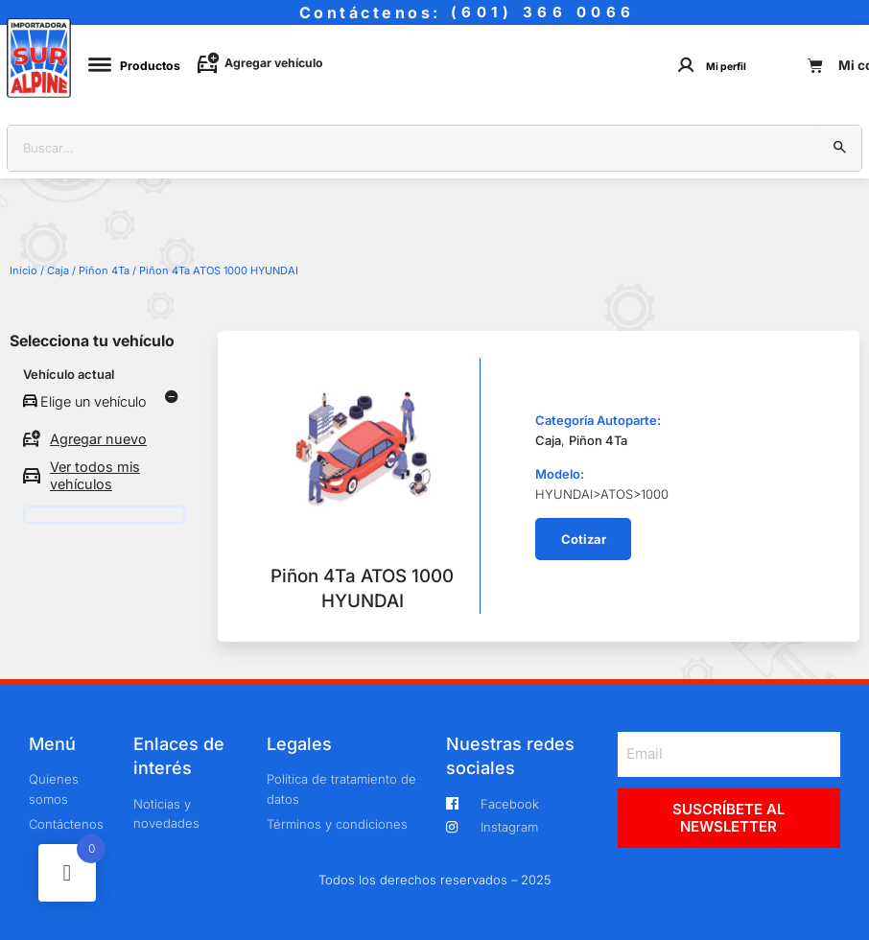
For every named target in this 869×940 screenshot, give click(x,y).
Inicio (23, 270)
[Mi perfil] (686, 65)
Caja (58, 270)
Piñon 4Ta (104, 270)
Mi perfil (726, 66)
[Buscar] (840, 148)
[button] (583, 539)
